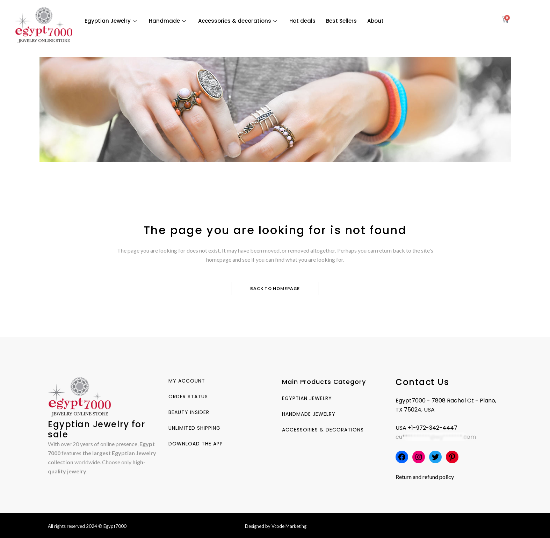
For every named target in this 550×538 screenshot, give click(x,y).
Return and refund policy (425, 476)
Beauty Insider (188, 412)
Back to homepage (275, 288)
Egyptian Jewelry (111, 20)
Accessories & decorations (238, 20)
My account (186, 380)
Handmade (168, 20)
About (375, 20)
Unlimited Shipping (194, 427)
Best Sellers (341, 20)
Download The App (195, 443)
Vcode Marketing (289, 526)
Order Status (188, 396)
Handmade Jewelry (308, 413)
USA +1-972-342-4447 (426, 428)
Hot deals (302, 20)
